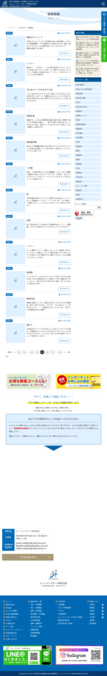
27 (52, 352)
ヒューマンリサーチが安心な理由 (70, 617)
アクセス (61, 611)
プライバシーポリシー (15, 629)
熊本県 (92, 604)
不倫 (78, 168)
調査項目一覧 (36, 601)
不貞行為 (79, 177)
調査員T (79, 181)
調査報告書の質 (63, 620)
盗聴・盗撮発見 (36, 623)
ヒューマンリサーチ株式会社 (24, 4)
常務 (78, 195)
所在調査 (79, 133)
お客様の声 (10, 623)
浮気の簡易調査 (12, 614)
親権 (78, 159)
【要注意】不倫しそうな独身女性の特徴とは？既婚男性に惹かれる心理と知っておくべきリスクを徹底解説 (87, 46)
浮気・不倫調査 (36, 604)
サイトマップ (11, 636)
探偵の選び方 (11, 617)
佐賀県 (92, 611)
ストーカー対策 (81, 186)
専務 (78, 120)
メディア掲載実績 (64, 607)
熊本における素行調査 (84, 89)
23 (32, 352)
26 (47, 352)
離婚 (78, 151)
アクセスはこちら (27, 557)
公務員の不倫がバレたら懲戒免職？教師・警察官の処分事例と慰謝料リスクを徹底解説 (87, 55)
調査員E (79, 164)
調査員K (79, 155)
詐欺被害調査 (35, 633)
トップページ (12, 27)
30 (60, 352)
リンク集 (9, 626)
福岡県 (92, 607)
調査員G (79, 173)
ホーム (8, 601)
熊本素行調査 (81, 98)
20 (24, 352)
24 (37, 352)
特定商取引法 (11, 632)
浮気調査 (79, 137)
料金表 (8, 607)
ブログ (8, 620)
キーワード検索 (80, 204)
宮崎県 (92, 620)
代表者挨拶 (62, 614)
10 (19, 352)
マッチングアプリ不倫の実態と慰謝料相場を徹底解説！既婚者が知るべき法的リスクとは (87, 63)
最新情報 (22, 27)
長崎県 (92, 614)
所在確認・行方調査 (37, 614)
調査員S (9, 33)
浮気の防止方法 (81, 107)
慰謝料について (81, 115)
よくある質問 (11, 610)
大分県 (92, 617)
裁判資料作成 (35, 617)
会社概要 (61, 604)
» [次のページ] (66, 352)
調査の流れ (10, 604)
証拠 (78, 142)
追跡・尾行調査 (36, 611)
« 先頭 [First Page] (9, 352)
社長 (78, 102)
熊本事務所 (80, 85)
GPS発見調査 (35, 620)
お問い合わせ (11, 639)
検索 (99, 207)
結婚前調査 (34, 629)
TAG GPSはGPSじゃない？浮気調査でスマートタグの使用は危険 (87, 38)
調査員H (79, 146)
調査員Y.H (79, 199)
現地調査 (33, 636)
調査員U (79, 190)
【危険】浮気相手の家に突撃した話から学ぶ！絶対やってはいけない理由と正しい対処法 (87, 71)
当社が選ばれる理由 (65, 623)
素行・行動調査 (36, 607)
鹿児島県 (93, 623)
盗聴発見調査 (81, 124)
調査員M (79, 129)
